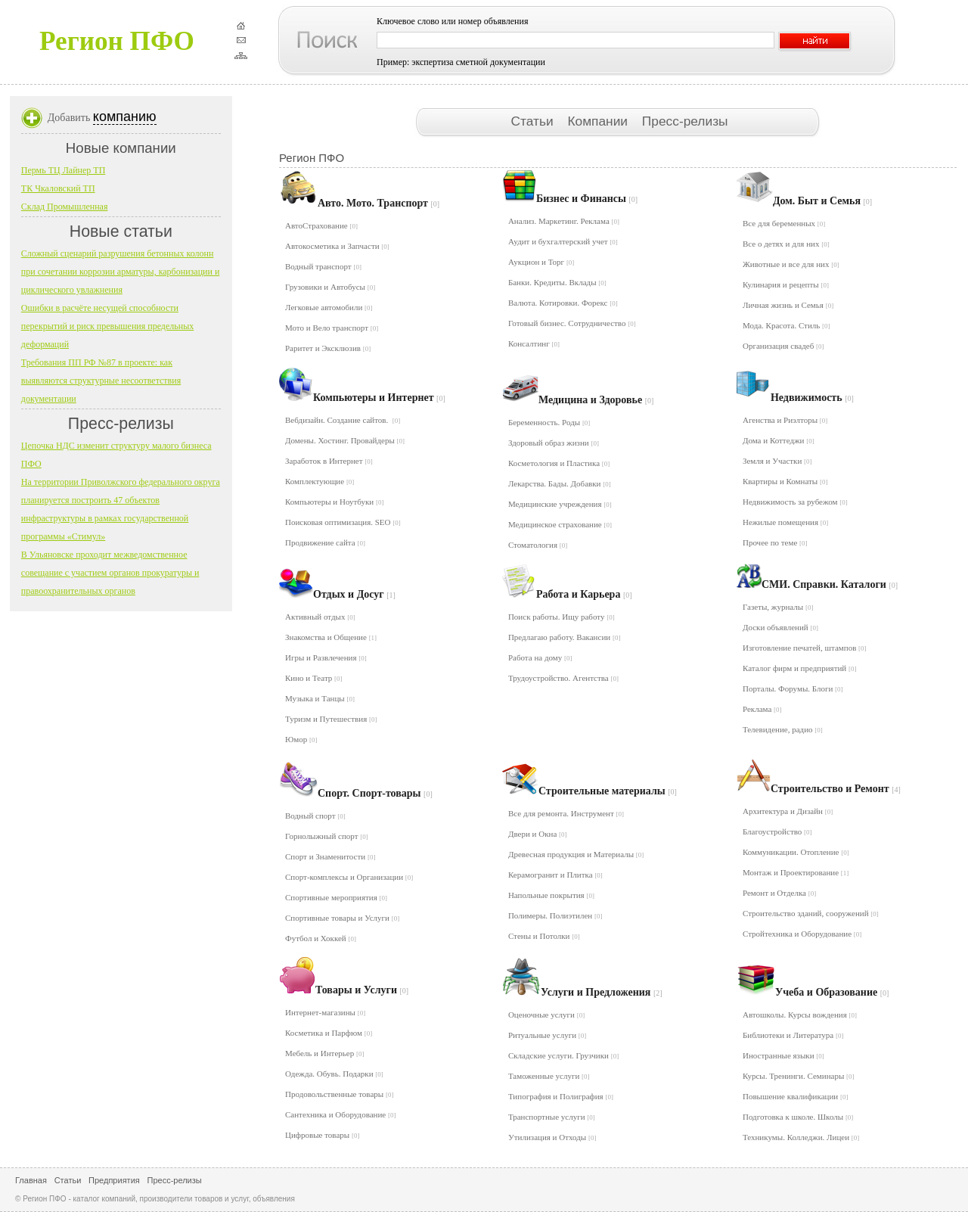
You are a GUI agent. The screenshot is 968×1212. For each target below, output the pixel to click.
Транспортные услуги (551, 1116)
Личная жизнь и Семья (788, 304)
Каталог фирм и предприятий (800, 668)
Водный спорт (315, 815)
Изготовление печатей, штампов (805, 647)
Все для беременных (784, 223)
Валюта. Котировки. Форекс (563, 302)
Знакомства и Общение (331, 637)
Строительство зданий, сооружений (811, 913)
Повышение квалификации (796, 1096)
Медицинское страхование (560, 524)
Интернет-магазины (325, 1012)
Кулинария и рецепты (786, 284)
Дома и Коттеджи (778, 440)
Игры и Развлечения (326, 657)
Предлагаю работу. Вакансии (564, 637)
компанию (125, 116)
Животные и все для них (791, 264)
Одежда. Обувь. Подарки (334, 1073)
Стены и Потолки (544, 935)
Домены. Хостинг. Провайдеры (345, 440)
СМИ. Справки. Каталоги (830, 584)
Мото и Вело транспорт (331, 327)
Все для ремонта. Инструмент (566, 813)
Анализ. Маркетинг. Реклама (563, 220)
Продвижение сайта (325, 542)
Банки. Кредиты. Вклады (557, 282)
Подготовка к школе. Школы (798, 1116)
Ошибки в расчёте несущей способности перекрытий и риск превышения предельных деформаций (107, 326)
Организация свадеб (783, 345)
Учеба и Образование (832, 992)
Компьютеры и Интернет (379, 397)
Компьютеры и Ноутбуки (334, 501)
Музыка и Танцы (320, 698)
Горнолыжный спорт (326, 836)
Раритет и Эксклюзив (328, 348)
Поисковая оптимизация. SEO (343, 522)
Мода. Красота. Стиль (786, 325)
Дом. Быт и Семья (822, 201)
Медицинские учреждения (560, 503)
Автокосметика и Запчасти (337, 245)
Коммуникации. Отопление (796, 851)
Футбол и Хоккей (320, 938)
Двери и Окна (537, 833)
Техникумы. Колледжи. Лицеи (801, 1137)
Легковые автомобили (329, 307)
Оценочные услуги (546, 1014)
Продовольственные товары (339, 1094)
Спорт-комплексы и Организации (349, 876)
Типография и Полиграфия (560, 1096)
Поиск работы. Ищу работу (561, 616)
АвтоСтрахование (321, 225)
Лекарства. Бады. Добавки (559, 483)
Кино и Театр (314, 677)
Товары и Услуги (361, 990)
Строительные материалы (607, 791)
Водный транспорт (323, 266)
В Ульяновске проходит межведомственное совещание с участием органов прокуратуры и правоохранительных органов (110, 572)
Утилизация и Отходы (552, 1137)
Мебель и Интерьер (324, 1053)
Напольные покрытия (551, 895)
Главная (31, 1180)
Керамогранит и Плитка (555, 874)
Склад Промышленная (64, 206)
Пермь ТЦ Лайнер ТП (63, 170)
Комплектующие (319, 481)
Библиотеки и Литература (793, 1035)
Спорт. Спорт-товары (375, 793)
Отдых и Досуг (354, 594)
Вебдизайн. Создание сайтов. (342, 419)
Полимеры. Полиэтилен (555, 915)
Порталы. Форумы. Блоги (793, 688)
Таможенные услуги (549, 1075)
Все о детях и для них (786, 243)
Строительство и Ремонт (836, 788)
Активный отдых (320, 616)
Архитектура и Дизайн (788, 811)
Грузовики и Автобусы (330, 286)
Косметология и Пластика (559, 463)
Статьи (533, 121)
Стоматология (537, 544)
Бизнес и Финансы (587, 198)
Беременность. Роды (549, 422)
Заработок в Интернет (329, 460)
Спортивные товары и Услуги (342, 917)
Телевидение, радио (783, 729)
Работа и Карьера (584, 594)
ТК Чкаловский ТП (58, 188)
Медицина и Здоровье (595, 400)
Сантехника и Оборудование (340, 1114)
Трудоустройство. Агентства (563, 677)
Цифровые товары (322, 1134)
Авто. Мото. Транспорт (378, 203)
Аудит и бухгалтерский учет (563, 241)
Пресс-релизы (685, 121)
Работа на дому (540, 657)
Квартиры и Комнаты (785, 481)
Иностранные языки (783, 1055)
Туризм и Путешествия (331, 718)
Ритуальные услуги (547, 1035)
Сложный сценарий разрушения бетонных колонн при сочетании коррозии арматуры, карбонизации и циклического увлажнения (120, 271)
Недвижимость (812, 397)
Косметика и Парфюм (328, 1032)
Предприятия (114, 1180)
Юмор (301, 739)
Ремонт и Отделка (779, 892)
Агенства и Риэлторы (785, 419)
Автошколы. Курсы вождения (800, 1014)
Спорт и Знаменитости (330, 856)
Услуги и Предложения (601, 992)
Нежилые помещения (785, 522)
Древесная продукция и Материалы (576, 854)
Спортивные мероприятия (336, 897)
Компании (599, 121)
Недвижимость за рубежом (795, 501)
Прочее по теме (775, 542)
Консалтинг (534, 343)
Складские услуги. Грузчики (563, 1055)
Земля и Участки (777, 460)
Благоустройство (777, 831)
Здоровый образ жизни (553, 442)
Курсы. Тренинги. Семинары (799, 1075)
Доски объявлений (780, 627)
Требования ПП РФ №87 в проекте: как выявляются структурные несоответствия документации (101, 380)
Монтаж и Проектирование (796, 872)
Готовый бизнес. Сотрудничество (572, 323)
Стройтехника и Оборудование (802, 933)
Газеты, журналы (778, 606)
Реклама (762, 708)
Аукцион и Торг (541, 261)
